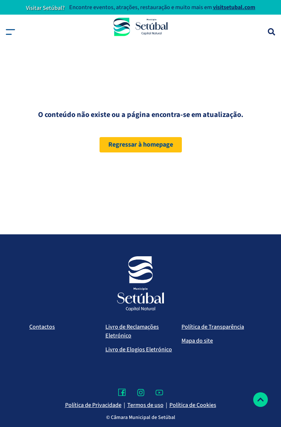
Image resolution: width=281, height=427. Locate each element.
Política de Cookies (192, 405)
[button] (10, 32)
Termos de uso (145, 405)
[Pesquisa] (271, 31)
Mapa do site (197, 341)
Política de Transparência (212, 327)
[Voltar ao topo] (260, 399)
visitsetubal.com (234, 7)
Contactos (42, 327)
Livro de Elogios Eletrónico (138, 349)
